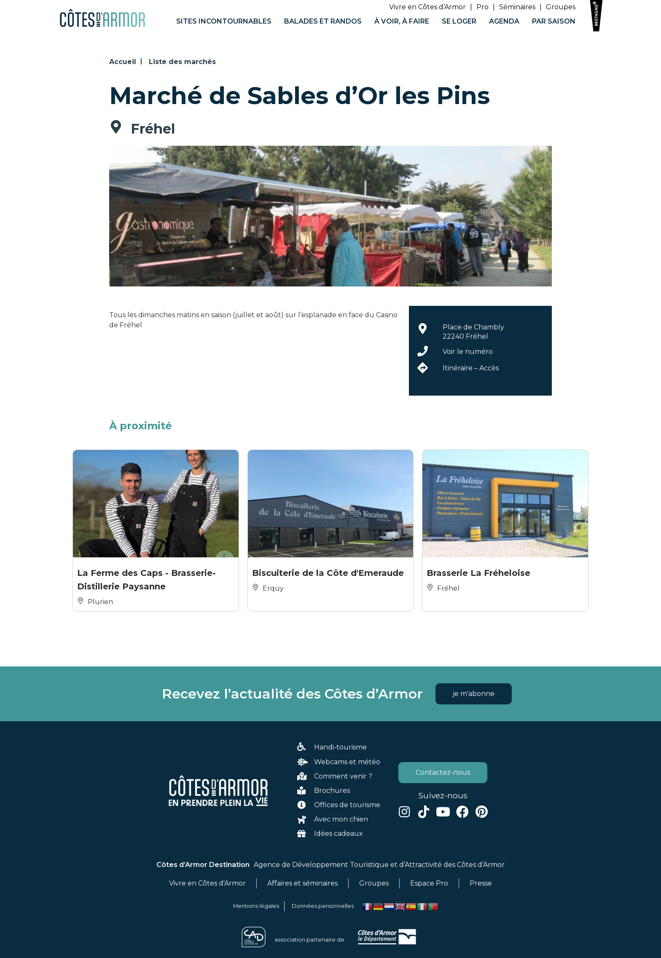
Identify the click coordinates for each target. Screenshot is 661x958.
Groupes (560, 7)
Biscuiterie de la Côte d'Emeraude (328, 573)
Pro (482, 7)
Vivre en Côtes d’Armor (427, 7)
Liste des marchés (182, 62)
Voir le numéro (468, 352)
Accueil (122, 62)
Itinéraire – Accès (471, 368)
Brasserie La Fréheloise (478, 573)
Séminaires (517, 7)
